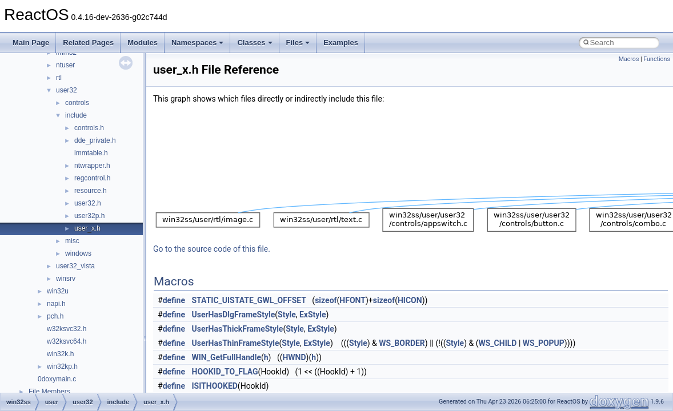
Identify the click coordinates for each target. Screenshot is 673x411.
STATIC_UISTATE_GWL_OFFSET (249, 300)
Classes (254, 42)
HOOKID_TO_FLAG (225, 371)
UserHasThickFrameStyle (237, 328)
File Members (49, 392)
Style (287, 314)
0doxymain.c (57, 379)
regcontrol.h (92, 178)
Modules (142, 42)
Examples (340, 42)
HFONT (352, 300)
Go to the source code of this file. (211, 248)
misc (72, 241)
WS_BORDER (402, 343)
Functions (656, 59)
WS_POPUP (543, 343)
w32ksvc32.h (66, 329)
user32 (66, 90)
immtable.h (91, 153)
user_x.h (87, 228)
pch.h (55, 316)
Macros (629, 59)
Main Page (31, 42)
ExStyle (312, 314)
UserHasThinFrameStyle (235, 343)
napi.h (56, 304)
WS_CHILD (497, 343)
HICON (410, 300)
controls (77, 103)
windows (78, 253)
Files (298, 42)
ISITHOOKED (215, 385)
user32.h (87, 203)
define (174, 300)
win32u (58, 291)
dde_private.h (95, 140)
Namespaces (197, 42)
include (76, 115)
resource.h (90, 191)
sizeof (325, 300)
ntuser (65, 65)
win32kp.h (62, 366)
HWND (294, 357)
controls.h (89, 128)
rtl (59, 78)
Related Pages (88, 42)
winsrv (65, 279)
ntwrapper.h (92, 166)
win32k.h (60, 354)
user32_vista (75, 266)
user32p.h (89, 216)
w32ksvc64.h (66, 341)
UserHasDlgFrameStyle (233, 314)
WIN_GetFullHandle (226, 357)
